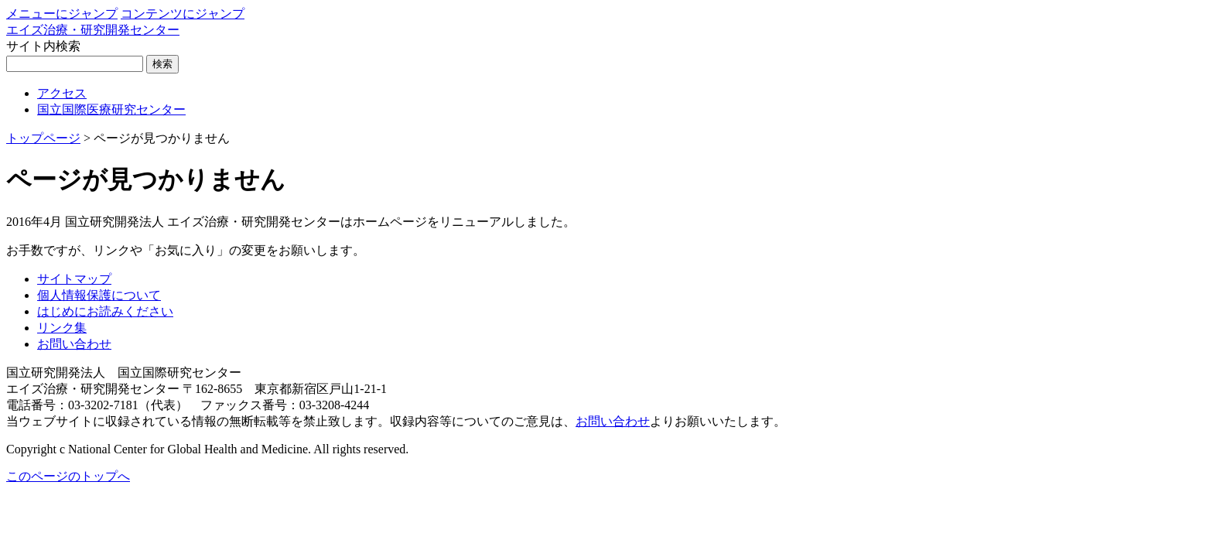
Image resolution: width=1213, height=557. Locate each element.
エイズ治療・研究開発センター (92, 29)
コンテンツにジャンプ (182, 13)
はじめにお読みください (105, 311)
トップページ (43, 138)
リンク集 (62, 327)
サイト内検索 (43, 46)
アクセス (62, 93)
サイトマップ (74, 278)
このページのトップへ (68, 476)
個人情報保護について (99, 295)
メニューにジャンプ (62, 13)
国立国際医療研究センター (111, 109)
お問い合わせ (74, 343)
